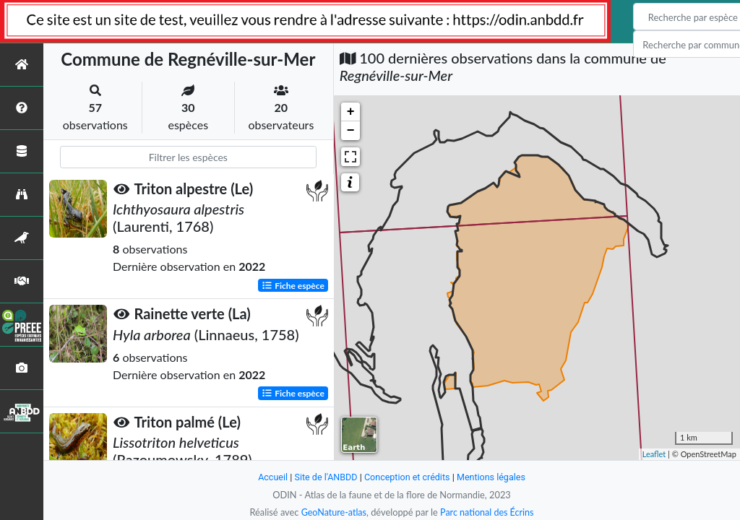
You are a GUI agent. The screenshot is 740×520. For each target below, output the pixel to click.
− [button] (351, 130)
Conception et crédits (407, 477)
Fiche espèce (293, 285)
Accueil (270, 477)
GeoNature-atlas (332, 512)
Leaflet (654, 454)
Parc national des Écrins (487, 512)
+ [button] (351, 112)
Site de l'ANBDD (325, 477)
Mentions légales (493, 477)
